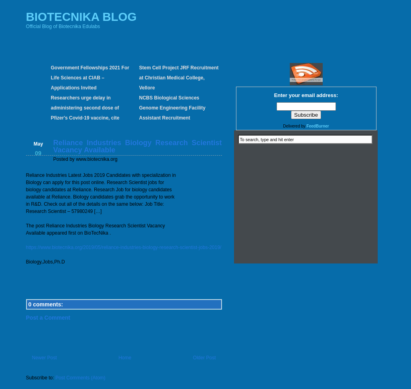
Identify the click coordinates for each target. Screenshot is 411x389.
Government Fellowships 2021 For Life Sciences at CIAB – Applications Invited (90, 78)
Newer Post (44, 358)
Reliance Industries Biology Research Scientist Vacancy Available (137, 146)
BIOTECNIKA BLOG (81, 16)
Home (124, 358)
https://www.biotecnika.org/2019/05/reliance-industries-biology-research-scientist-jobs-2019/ (124, 247)
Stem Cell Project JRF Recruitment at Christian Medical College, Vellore (179, 78)
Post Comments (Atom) (80, 378)
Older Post (204, 358)
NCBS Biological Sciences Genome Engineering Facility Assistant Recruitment (172, 108)
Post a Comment (48, 317)
